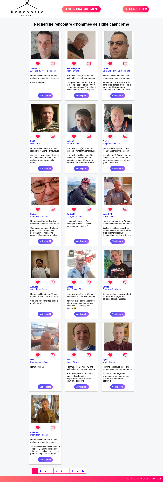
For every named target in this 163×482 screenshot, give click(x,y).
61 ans (118, 289)
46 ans (53, 71)
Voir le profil (45, 95)
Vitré (105, 362)
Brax (105, 216)
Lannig (106, 287)
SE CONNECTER (136, 9)
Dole (32, 143)
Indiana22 (71, 141)
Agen (69, 71)
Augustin (34, 287)
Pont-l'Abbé (108, 289)
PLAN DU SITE (143, 479)
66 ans (79, 216)
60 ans (117, 143)
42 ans (76, 362)
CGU (133, 479)
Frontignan (35, 216)
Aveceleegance (73, 68)
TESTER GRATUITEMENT (81, 9)
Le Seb (106, 68)
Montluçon (35, 435)
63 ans (76, 143)
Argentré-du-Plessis (39, 71)
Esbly (69, 362)
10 (83, 471)
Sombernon (35, 362)
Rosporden (108, 143)
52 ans (82, 289)
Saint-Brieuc (72, 289)
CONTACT (156, 479)
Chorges (70, 216)
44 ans (39, 143)
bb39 (32, 141)
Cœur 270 (107, 214)
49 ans (45, 435)
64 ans (76, 71)
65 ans (45, 216)
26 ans (45, 289)
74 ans (111, 216)
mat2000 (34, 432)
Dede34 (33, 214)
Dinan (69, 143)
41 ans (127, 71)
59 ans (45, 362)
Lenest (70, 287)
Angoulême (35, 289)
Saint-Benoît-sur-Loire (112, 71)
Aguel (105, 359)
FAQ (127, 479)
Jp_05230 (71, 214)
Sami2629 (35, 68)
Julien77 (70, 359)
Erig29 (106, 141)
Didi (32, 359)
